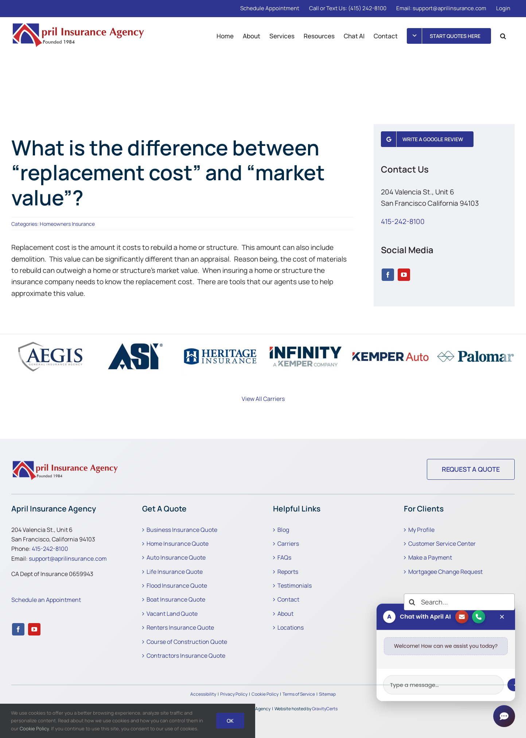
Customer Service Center (442, 544)
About (285, 614)
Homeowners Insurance (67, 223)
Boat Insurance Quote (176, 599)
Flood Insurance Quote (177, 585)
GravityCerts (325, 709)
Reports (287, 572)
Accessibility (203, 694)
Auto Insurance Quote (176, 557)
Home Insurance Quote (178, 544)
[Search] (412, 602)
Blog (283, 530)
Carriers (288, 544)
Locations (290, 627)
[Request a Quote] (471, 469)
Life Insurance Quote (175, 572)
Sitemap (327, 694)
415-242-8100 (403, 221)
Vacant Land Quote (172, 614)
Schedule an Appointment (46, 600)
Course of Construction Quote (187, 642)
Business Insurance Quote (182, 530)
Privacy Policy (234, 694)
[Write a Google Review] (427, 139)
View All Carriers (263, 399)
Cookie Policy (265, 694)
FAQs (284, 557)
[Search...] (459, 602)
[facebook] (388, 274)
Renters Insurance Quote (180, 627)
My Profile (421, 530)
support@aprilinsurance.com (68, 559)
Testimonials (294, 585)
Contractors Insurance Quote (186, 656)
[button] (503, 36)
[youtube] (404, 274)
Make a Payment (430, 557)
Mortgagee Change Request (445, 572)
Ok (230, 720)
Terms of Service (299, 694)
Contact (288, 599)
